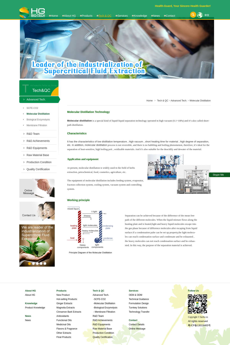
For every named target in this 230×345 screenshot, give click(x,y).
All (189, 321)
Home (54, 15)
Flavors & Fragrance (66, 328)
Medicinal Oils (63, 324)
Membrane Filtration (37, 125)
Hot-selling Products (66, 299)
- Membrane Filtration (104, 311)
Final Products (63, 337)
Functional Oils (64, 320)
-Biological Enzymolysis (105, 307)
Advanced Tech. (179, 100)
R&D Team (31, 133)
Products (87, 15)
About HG (70, 15)
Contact (170, 15)
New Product (63, 295)
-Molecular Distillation (104, 303)
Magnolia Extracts (65, 307)
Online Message (137, 328)
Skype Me (218, 174)
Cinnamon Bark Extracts (68, 311)
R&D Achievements (36, 140)
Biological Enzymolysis (38, 119)
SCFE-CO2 (32, 108)
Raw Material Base (36, 155)
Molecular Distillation (200, 100)
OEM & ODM (135, 295)
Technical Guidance (139, 299)
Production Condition (37, 162)
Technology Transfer (139, 311)
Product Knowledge (35, 307)
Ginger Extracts (64, 303)
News (156, 15)
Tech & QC (105, 15)
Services (122, 15)
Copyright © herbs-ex (198, 317)
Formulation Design (139, 303)
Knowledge (140, 15)
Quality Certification (36, 169)
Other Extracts (63, 333)
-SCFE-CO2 (99, 299)
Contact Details (136, 324)
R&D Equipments (35, 148)
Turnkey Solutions (138, 307)
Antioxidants (62, 316)
